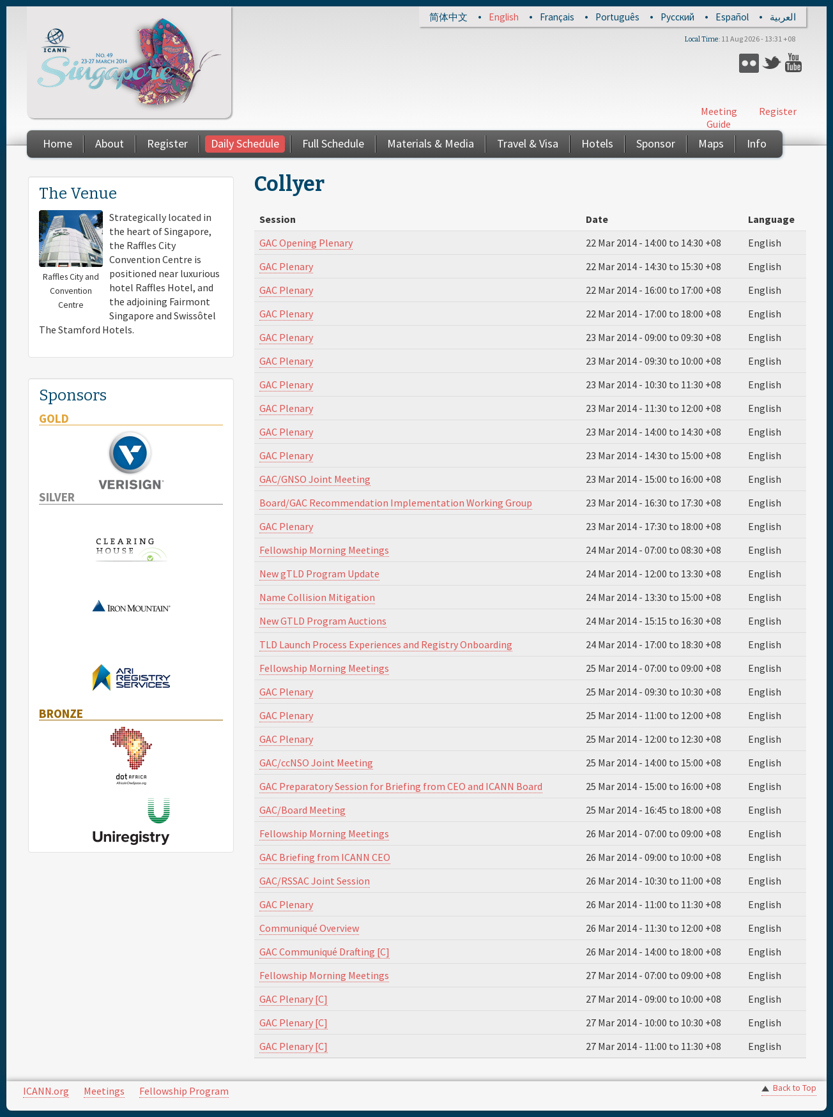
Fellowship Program (184, 1090)
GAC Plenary (286, 266)
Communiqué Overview (309, 928)
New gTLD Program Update (319, 573)
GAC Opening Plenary (306, 242)
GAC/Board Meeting (302, 809)
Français (557, 17)
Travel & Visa (527, 143)
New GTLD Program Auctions (322, 620)
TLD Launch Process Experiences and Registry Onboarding (385, 644)
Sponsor (655, 143)
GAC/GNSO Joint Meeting (315, 479)
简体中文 (448, 17)
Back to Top (794, 1088)
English (504, 17)
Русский (677, 17)
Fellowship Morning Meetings (324, 549)
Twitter (772, 63)
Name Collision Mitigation (317, 597)
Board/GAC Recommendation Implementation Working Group (395, 502)
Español (732, 17)
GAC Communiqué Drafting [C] (324, 951)
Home (57, 143)
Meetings (104, 1090)
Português (617, 17)
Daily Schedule (245, 143)
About (109, 143)
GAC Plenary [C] (293, 998)
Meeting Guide (719, 117)
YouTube (795, 63)
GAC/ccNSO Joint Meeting (316, 762)
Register (778, 111)
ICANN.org (46, 1090)
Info (757, 143)
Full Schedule (333, 143)
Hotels (597, 143)
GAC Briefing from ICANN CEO (324, 857)
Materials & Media (430, 143)
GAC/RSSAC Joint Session (314, 880)
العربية (783, 17)
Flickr (749, 63)
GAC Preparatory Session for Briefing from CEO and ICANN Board (400, 786)
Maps (711, 143)
